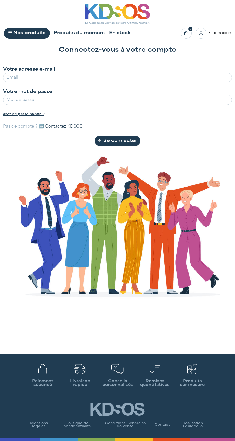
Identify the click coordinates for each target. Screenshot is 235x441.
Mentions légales (39, 425)
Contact (162, 424)
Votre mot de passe (27, 92)
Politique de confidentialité (77, 425)
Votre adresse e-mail (29, 69)
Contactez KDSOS (63, 127)
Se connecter (117, 140)
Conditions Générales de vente (125, 425)
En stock (120, 33)
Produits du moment (79, 33)
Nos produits (26, 33)
